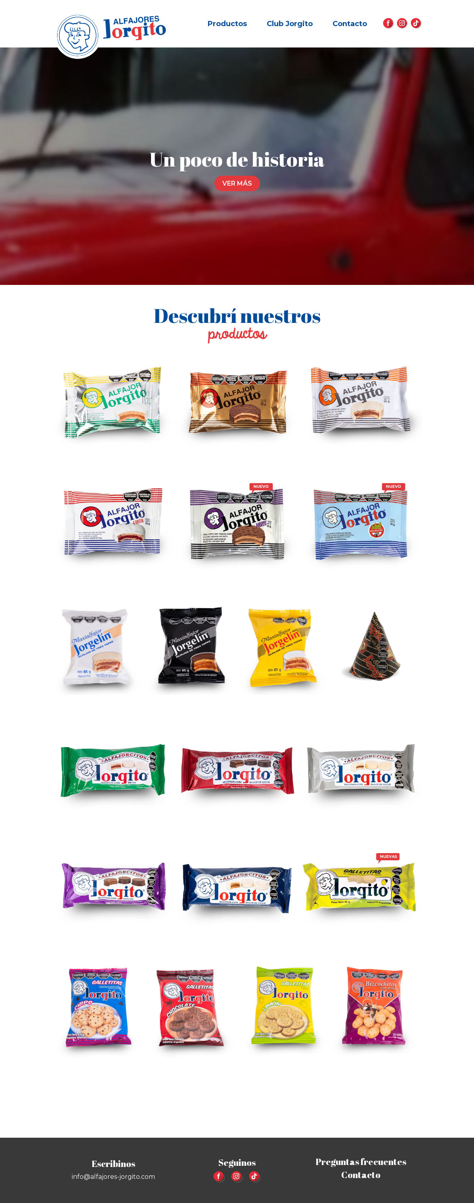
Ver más (237, 183)
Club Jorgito (290, 23)
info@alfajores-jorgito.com (113, 1176)
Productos (227, 23)
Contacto (350, 23)
